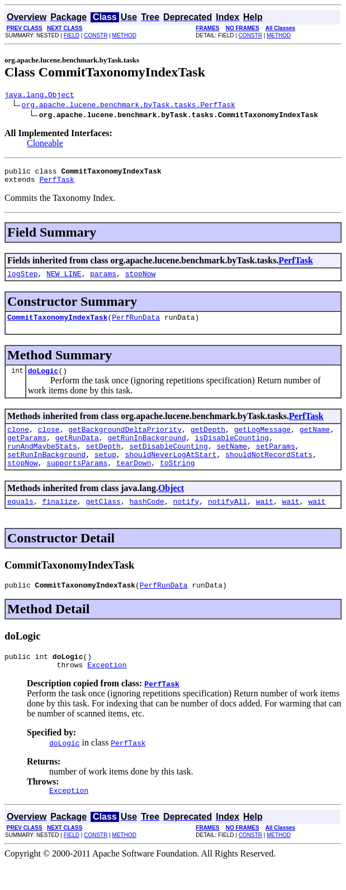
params (103, 280)
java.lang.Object (39, 96)
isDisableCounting (232, 451)
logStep (22, 280)
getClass (103, 521)
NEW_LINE (63, 280)
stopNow (140, 280)
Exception (106, 690)
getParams (26, 451)
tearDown (133, 481)
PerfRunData (136, 325)
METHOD (124, 35)
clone (18, 441)
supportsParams (76, 481)
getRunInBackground (146, 451)
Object (171, 506)
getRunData (77, 451)
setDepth (103, 461)
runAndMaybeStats (42, 461)
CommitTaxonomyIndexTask (57, 325)
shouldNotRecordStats (268, 471)
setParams (275, 461)
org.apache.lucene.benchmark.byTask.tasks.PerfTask (128, 106)
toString (177, 481)
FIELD (71, 35)
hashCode (146, 521)
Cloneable (45, 145)
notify (186, 521)
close (49, 441)
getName (315, 441)
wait (264, 521)
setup (105, 471)
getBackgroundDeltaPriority (125, 441)
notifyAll (227, 521)
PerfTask (56, 184)
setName (231, 461)
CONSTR (95, 35)
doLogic (43, 381)
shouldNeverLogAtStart (171, 471)
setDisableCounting (168, 461)
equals (20, 521)
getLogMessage (262, 441)
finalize (59, 521)
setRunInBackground (46, 471)
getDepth (208, 441)
